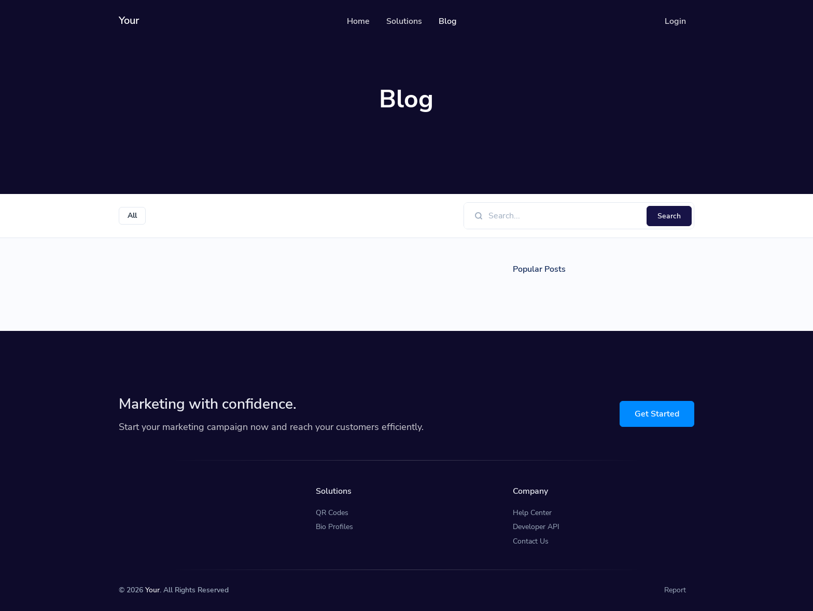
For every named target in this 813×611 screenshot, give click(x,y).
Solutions (404, 21)
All (132, 215)
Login (675, 21)
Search (669, 216)
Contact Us (531, 541)
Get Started (657, 414)
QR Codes (332, 513)
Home (358, 21)
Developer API (536, 527)
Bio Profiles (334, 527)
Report (675, 590)
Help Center (532, 513)
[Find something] (564, 216)
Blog (448, 21)
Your (152, 590)
